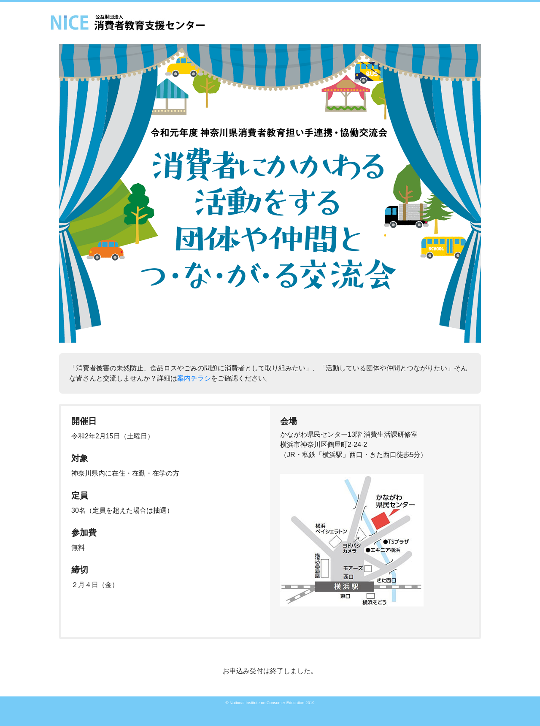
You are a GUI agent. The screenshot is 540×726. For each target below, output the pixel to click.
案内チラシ (194, 378)
